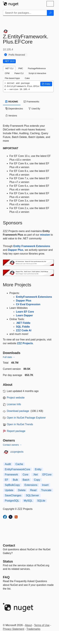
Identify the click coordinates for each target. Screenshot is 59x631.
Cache (19, 464)
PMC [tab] (20, 68)
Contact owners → (12, 444)
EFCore (46, 474)
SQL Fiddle (23, 326)
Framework (11, 474)
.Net (35, 474)
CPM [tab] (7, 73)
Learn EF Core (25, 311)
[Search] (50, 13)
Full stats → (9, 357)
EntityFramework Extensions (34, 296)
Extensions (31, 485)
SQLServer (32, 495)
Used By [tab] (34, 108)
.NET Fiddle (23, 323)
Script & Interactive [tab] (37, 73)
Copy (37, 479)
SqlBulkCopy (12, 485)
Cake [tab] (27, 78)
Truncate (46, 490)
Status (8, 561)
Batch (26, 479)
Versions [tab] (11, 115)
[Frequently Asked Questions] (6, 577)
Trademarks (33, 629)
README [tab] (11, 101)
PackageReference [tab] (37, 68)
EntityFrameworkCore (17, 469)
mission (45, 234)
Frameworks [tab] (31, 101)
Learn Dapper (24, 315)
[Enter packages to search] (25, 13)
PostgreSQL (12, 500)
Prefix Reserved (17, 54)
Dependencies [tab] (14, 108)
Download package (18, 411)
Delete (22, 490)
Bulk (15, 479)
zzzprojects (16, 451)
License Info (14, 404)
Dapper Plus (15, 249)
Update (9, 490)
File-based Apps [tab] (12, 78)
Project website (16, 397)
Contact (9, 545)
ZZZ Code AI (23, 330)
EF (6, 479)
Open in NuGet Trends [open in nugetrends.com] (20, 424)
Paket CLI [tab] (19, 73)
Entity (38, 469)
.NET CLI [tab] (9, 68)
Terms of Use (41, 625)
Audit (8, 464)
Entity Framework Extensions (31, 246)
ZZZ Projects (25, 343)
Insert (45, 485)
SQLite (41, 500)
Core (25, 474)
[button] (46, 84)
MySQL (28, 500)
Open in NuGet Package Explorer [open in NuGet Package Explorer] (26, 417)
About (28, 625)
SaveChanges (13, 495)
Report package (16, 431)
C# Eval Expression (28, 304)
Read (33, 490)
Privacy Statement (13, 629)
